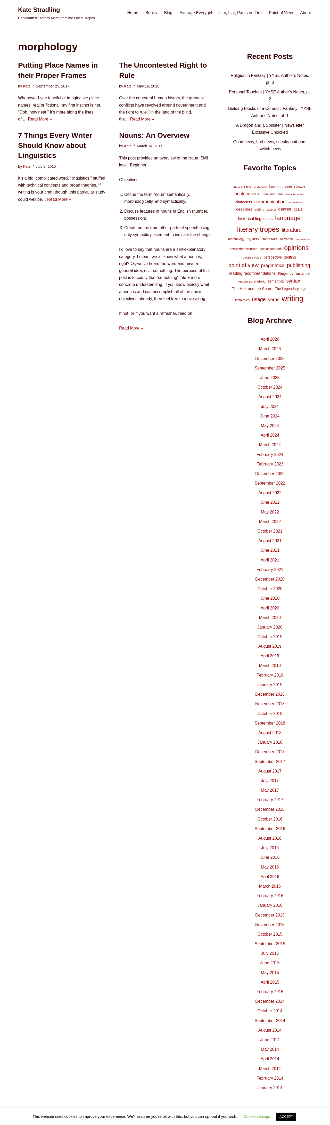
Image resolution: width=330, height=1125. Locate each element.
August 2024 (270, 397)
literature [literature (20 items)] (292, 230)
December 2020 (270, 579)
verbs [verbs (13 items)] (273, 299)
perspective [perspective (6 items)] (273, 257)
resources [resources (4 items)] (245, 281)
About (305, 13)
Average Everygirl (196, 13)
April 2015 (270, 982)
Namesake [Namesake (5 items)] (270, 239)
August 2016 (270, 838)
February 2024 (270, 454)
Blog (168, 13)
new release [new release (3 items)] (302, 239)
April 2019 (270, 656)
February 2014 (270, 1078)
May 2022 (270, 512)
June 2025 (270, 377)
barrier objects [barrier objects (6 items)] (280, 187)
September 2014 (270, 1020)
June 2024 (270, 416)
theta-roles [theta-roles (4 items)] (242, 300)
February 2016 (270, 896)
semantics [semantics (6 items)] (276, 281)
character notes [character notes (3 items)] (294, 194)
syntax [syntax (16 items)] (293, 281)
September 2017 (270, 761)
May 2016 (270, 867)
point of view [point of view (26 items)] (243, 265)
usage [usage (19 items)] (259, 299)
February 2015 (270, 992)
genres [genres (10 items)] (284, 209)
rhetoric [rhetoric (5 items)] (259, 281)
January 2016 (269, 905)
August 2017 (270, 771)
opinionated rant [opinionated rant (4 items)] (271, 249)
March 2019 (270, 665)
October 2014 (269, 1011)
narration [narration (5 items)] (286, 239)
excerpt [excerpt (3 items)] (271, 209)
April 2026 (270, 339)
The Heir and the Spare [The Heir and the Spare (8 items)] (252, 288)
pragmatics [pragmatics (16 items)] (273, 265)
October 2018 (269, 713)
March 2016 (270, 886)
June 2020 (270, 598)
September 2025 (270, 368)
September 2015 (270, 944)
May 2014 (270, 1049)
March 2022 (270, 521)
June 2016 (270, 857)
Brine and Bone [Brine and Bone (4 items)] (272, 194)
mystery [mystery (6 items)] (253, 239)
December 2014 (270, 1001)
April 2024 (270, 435)
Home (132, 13)
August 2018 (270, 732)
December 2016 (270, 809)
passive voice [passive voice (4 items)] (252, 257)
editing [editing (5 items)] (259, 209)
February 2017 (270, 800)
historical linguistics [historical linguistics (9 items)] (255, 218)
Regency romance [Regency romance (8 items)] (294, 273)
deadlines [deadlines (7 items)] (244, 209)
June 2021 (270, 550)
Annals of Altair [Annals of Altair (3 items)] (242, 187)
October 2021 (269, 531)
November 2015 (270, 924)
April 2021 (270, 560)
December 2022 (270, 473)
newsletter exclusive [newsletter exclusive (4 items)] (243, 249)
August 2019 (270, 646)
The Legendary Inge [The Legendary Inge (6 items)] (291, 289)
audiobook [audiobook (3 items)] (260, 187)
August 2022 (270, 493)
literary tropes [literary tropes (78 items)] (258, 229)
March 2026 (270, 349)
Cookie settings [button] (257, 1116)
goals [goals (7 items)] (297, 209)
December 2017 (270, 752)
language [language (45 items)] (288, 217)
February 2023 (270, 464)
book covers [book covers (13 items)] (247, 193)
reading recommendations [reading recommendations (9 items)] (252, 273)
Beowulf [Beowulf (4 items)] (299, 187)
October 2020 (269, 588)
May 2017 (270, 790)
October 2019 (269, 636)
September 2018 (270, 723)
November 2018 (270, 704)
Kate (27, 86)
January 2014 (269, 1088)
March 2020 (270, 617)
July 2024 (270, 406)
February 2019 (270, 675)
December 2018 (270, 694)
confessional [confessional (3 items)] (295, 202)
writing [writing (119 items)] (292, 298)
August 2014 (270, 1030)
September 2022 (270, 483)
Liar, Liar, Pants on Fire (240, 13)
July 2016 (270, 848)
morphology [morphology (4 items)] (236, 239)
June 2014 (270, 1040)
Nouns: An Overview (154, 135)
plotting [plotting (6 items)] (290, 257)
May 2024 (270, 425)
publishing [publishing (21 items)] (298, 265)
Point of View (281, 13)
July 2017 (270, 780)
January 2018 (269, 742)
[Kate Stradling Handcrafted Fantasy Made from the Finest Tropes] (56, 13)
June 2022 (270, 502)
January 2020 (269, 627)
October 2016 (269, 819)
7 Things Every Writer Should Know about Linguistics (55, 145)
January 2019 (269, 684)
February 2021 (270, 569)
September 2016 (270, 828)
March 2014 (270, 1068)
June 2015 (270, 963)
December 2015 (270, 915)
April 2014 (270, 1059)
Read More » (40, 119)
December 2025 (270, 358)
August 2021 (270, 541)
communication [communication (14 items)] (270, 201)
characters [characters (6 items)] (243, 202)
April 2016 (270, 876)
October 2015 (269, 934)
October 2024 (269, 387)
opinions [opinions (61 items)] (296, 247)
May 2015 (270, 972)
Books (151, 13)
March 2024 (270, 445)
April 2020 (270, 608)
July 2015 (270, 953)
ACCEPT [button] (286, 1117)
